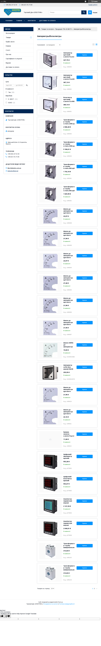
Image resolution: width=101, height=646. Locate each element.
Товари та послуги (47, 29)
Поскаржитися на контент (50, 604)
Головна (9, 20)
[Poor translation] (7, 616)
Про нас (8, 54)
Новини (8, 46)
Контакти (32, 20)
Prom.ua (60, 602)
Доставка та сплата (47, 20)
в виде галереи (93, 44)
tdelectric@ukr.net (13, 171)
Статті (8, 50)
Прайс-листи (10, 42)
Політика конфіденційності (67, 604)
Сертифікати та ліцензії (14, 58)
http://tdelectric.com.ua (14, 168)
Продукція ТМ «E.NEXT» (63, 29)
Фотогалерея (10, 33)
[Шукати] (83, 12)
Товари (19, 20)
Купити (84, 55)
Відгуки (8, 63)
